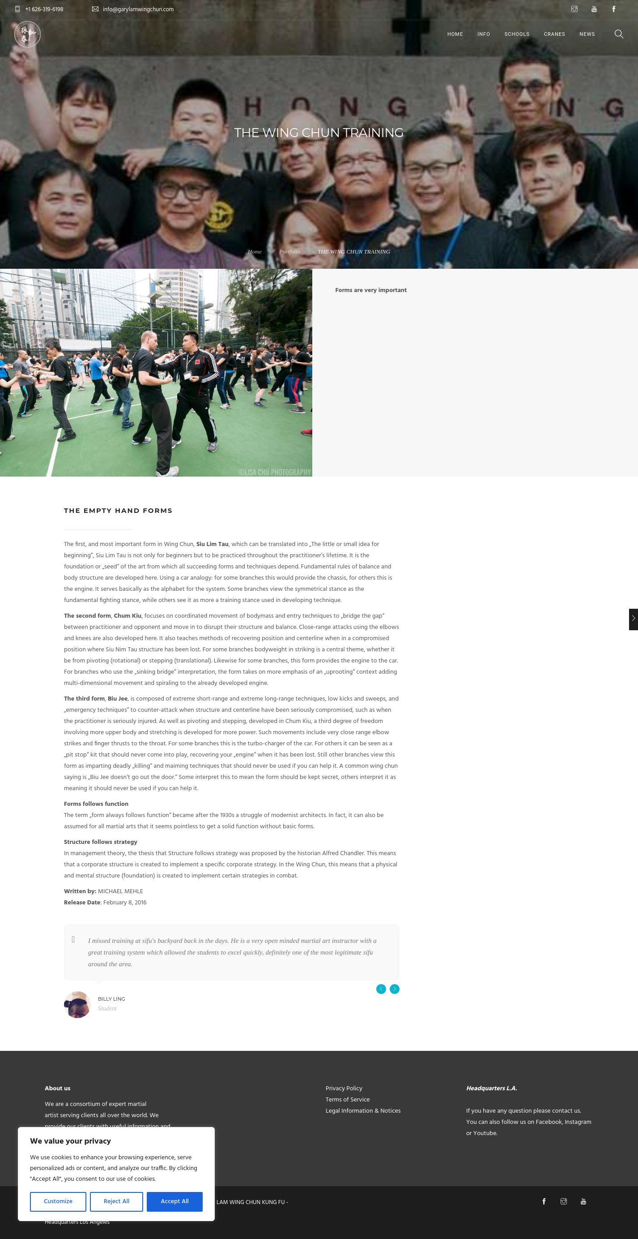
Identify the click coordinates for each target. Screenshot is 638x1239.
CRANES (555, 34)
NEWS (587, 34)
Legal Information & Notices (363, 1111)
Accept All (175, 1201)
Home (255, 251)
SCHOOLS (517, 34)
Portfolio (289, 251)
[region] (116, 1174)
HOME (455, 34)
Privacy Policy (344, 1089)
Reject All (116, 1201)
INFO (483, 34)
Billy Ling (111, 999)
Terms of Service (348, 1100)
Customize (58, 1201)
